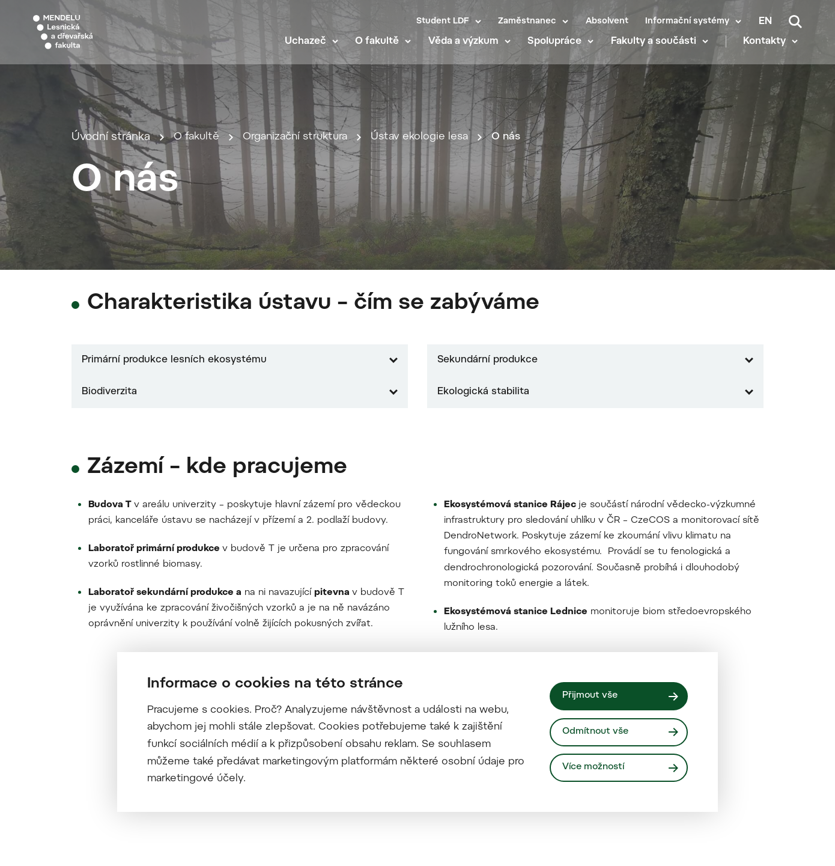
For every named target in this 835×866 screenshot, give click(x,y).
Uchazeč (309, 54)
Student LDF (442, 21)
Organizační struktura (302, 267)
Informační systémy (687, 21)
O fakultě (382, 54)
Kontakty (768, 54)
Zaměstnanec (527, 21)
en (765, 21)
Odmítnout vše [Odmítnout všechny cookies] (597, 731)
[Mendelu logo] (102, 37)
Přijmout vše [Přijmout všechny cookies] (591, 695)
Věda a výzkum (468, 54)
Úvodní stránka (110, 267)
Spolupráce (559, 54)
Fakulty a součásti (657, 54)
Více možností (595, 767)
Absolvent (607, 21)
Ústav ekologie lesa (433, 267)
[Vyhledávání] (795, 21)
